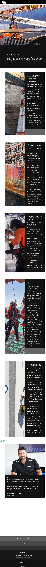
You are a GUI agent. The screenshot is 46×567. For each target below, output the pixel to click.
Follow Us (23, 543)
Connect (23, 548)
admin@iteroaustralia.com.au (23, 557)
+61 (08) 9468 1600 (23, 538)
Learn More (35, 132)
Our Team (23, 564)
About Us (23, 562)
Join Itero (35, 351)
